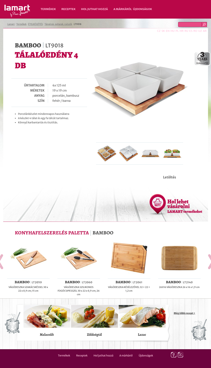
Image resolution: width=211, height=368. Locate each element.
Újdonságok (142, 9)
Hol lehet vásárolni (184, 206)
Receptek (68, 9)
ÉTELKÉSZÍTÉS (35, 24)
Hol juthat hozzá (94, 9)
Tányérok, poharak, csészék (58, 24)
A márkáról (123, 9)
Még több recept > (184, 313)
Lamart (17, 11)
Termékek (48, 9)
